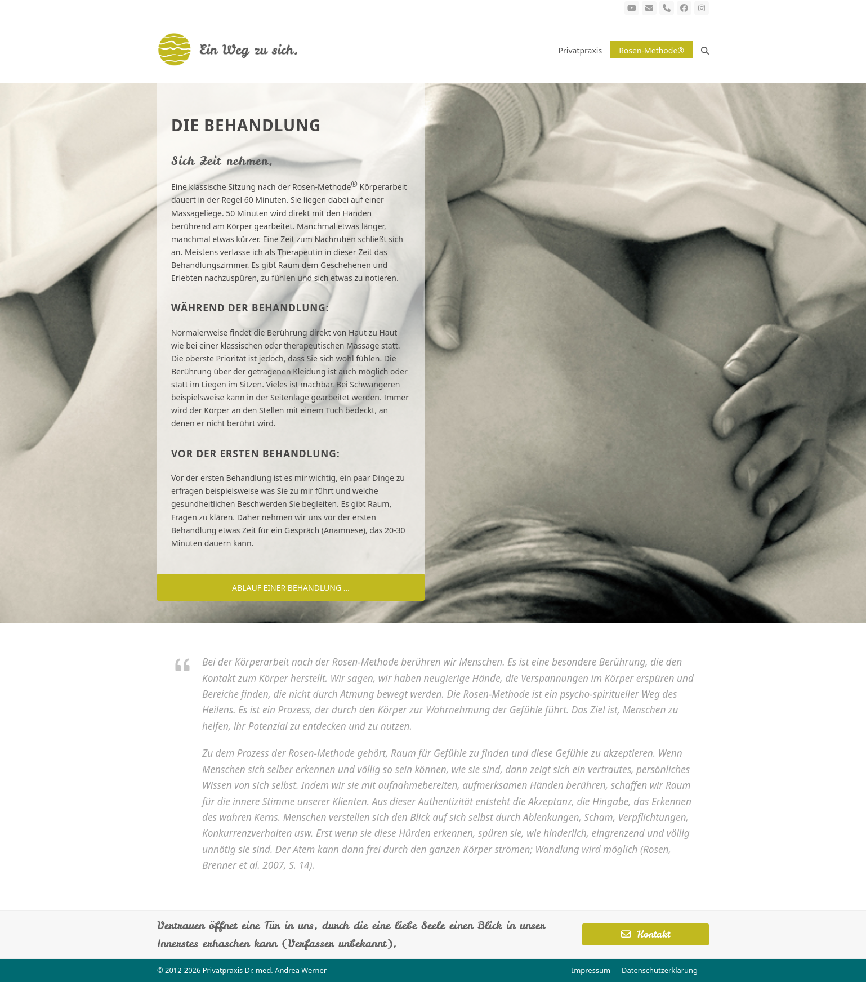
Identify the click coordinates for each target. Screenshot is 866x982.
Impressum (591, 970)
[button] (705, 49)
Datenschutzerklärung (660, 970)
